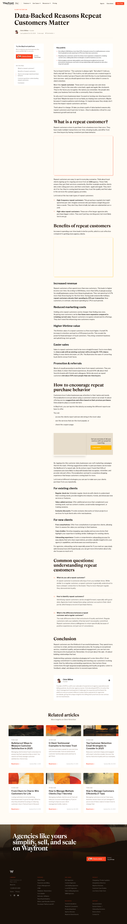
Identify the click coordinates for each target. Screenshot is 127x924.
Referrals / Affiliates (43, 896)
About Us (12, 884)
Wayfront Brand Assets (72, 914)
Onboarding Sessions (98, 909)
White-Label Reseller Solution (46, 901)
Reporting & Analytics (43, 899)
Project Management (43, 885)
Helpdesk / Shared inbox (44, 891)
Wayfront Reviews (97, 885)
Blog (17, 3)
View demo (110, 3)
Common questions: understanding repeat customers (28, 79)
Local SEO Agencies (71, 888)
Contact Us (95, 914)
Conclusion (21, 83)
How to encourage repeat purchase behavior (28, 74)
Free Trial (120, 3)
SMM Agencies (69, 893)
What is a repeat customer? (26, 68)
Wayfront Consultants (71, 906)
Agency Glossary (70, 911)
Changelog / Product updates (101, 880)
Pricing (55, 3)
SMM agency (93, 182)
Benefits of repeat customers (27, 71)
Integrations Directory (99, 883)
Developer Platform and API (45, 904)
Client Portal (41, 880)
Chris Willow (24, 30)
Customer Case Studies (99, 888)
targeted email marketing (79, 666)
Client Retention (20, 9)
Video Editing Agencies (72, 891)
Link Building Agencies (71, 885)
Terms (12, 891)
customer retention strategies (75, 658)
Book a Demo (96, 911)
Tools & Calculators (70, 904)
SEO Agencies (69, 880)
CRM (38, 888)
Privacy (17, 891)
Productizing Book (70, 909)
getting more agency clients (74, 234)
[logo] (8, 3)
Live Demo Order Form (99, 891)
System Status (97, 906)
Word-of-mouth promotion (64, 368)
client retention (59, 81)
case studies (85, 531)
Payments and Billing (43, 883)
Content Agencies (70, 883)
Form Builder (41, 893)
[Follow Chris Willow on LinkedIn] (109, 680)
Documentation (97, 904)
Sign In (102, 3)
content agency (74, 192)
